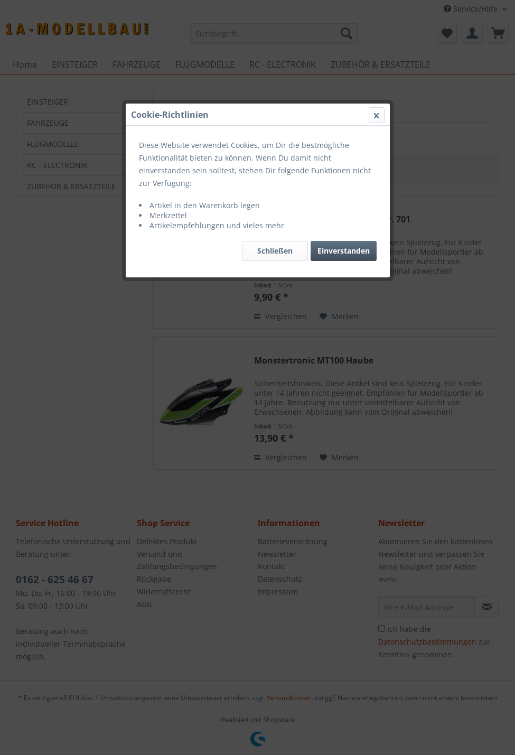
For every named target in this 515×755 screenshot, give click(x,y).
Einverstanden (343, 251)
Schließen (275, 251)
